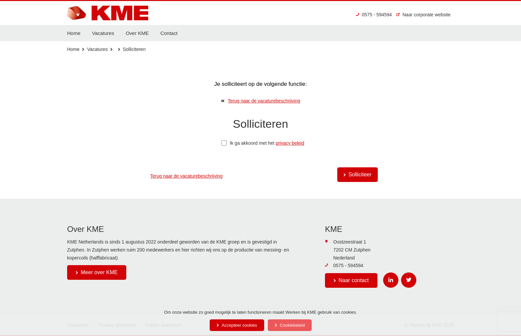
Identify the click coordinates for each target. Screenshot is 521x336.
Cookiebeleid (292, 325)
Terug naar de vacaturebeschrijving (260, 100)
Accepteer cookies (239, 325)
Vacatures (103, 33)
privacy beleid (290, 143)
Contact (169, 33)
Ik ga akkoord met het (262, 142)
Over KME (137, 33)
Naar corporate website (423, 14)
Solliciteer (360, 174)
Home (73, 33)
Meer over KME (99, 272)
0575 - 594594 (374, 14)
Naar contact (354, 280)
